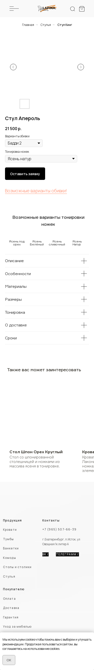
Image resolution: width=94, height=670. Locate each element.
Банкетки (11, 548)
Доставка (11, 608)
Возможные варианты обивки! (36, 191)
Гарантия (11, 617)
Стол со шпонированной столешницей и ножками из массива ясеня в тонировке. (35, 461)
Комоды (9, 558)
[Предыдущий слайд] (13, 67)
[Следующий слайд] (80, 67)
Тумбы (8, 539)
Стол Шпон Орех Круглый (36, 451)
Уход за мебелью (17, 627)
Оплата (9, 599)
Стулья (46, 25)
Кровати (10, 530)
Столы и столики (17, 567)
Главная (28, 25)
